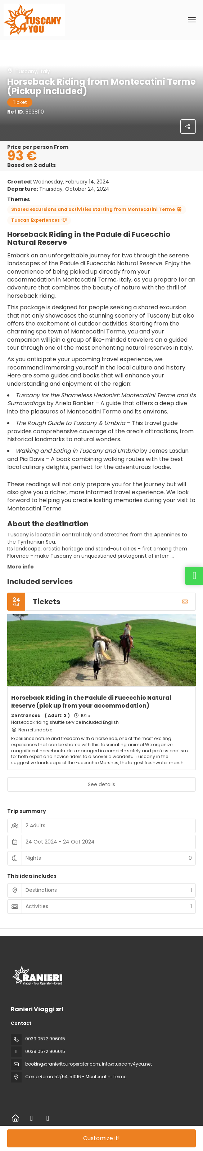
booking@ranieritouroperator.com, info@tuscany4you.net (88, 1064)
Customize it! (101, 1138)
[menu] (191, 20)
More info (20, 566)
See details (101, 784)
